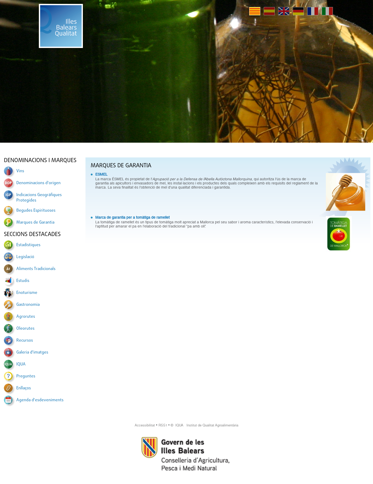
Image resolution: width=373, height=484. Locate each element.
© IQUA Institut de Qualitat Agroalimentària (204, 425)
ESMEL (101, 174)
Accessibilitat (145, 425)
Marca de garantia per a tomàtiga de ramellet (132, 217)
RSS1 (163, 425)
